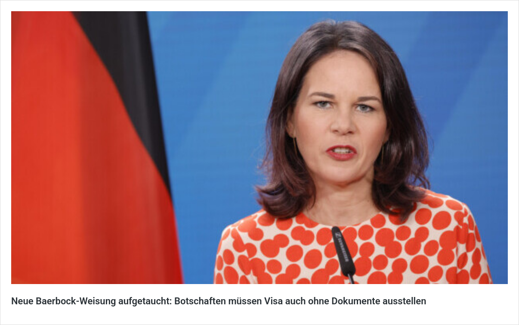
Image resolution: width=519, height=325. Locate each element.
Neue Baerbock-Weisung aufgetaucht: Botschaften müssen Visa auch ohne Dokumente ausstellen (218, 301)
